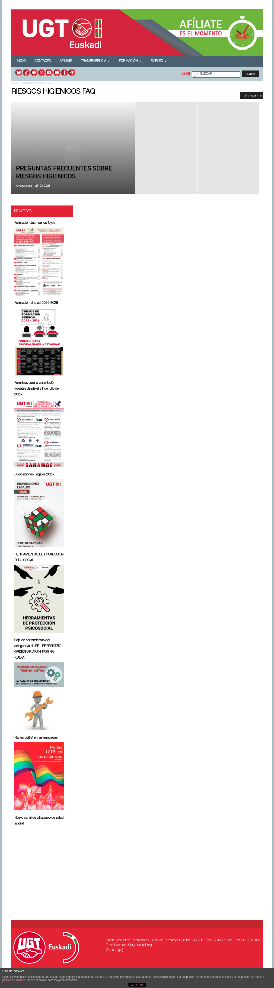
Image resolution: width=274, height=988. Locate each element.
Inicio (21, 61)
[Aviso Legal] (114, 950)
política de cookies (13, 980)
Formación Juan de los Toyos (34, 223)
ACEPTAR (137, 985)
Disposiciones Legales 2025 (34, 474)
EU (188, 74)
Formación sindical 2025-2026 (36, 303)
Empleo (158, 61)
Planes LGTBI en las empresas (35, 738)
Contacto (43, 61)
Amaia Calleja (24, 186)
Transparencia (95, 61)
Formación (130, 61)
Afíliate (66, 61)
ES (183, 74)
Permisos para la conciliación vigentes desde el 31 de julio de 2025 (36, 389)
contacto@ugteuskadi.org (134, 945)
